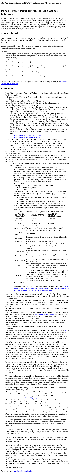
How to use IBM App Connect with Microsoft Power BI (41, 287)
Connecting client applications (22, 471)
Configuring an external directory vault (28, 135)
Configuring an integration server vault (28, 137)
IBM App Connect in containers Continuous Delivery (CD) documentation (41, 289)
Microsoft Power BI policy (44, 314)
